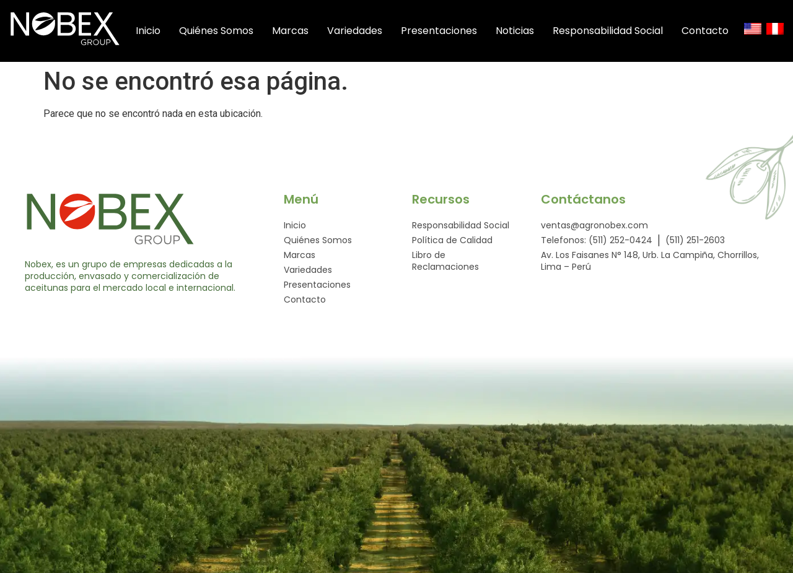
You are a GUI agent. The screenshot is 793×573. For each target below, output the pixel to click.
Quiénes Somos (229, 31)
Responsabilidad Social (621, 31)
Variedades (367, 31)
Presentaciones (452, 31)
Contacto (718, 31)
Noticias (528, 31)
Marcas (303, 31)
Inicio (161, 31)
